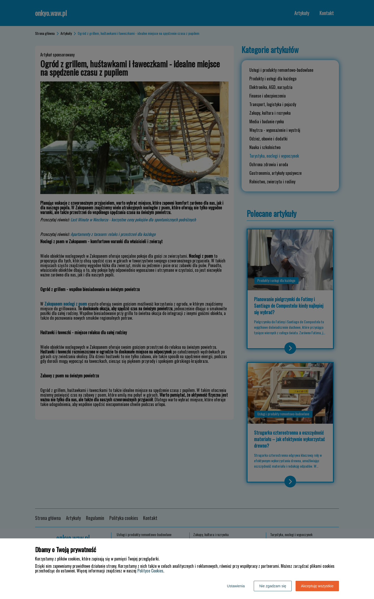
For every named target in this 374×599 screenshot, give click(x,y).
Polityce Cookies (150, 571)
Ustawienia (236, 586)
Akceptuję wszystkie (317, 586)
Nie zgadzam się (272, 586)
